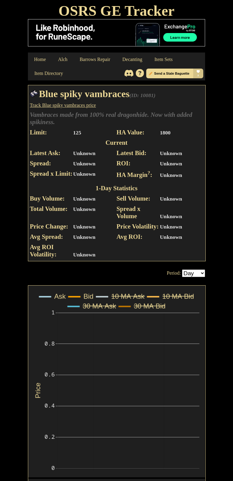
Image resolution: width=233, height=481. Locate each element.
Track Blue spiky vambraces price (63, 105)
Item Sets (163, 59)
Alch (62, 59)
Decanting (132, 59)
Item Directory (48, 73)
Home (40, 59)
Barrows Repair (94, 59)
